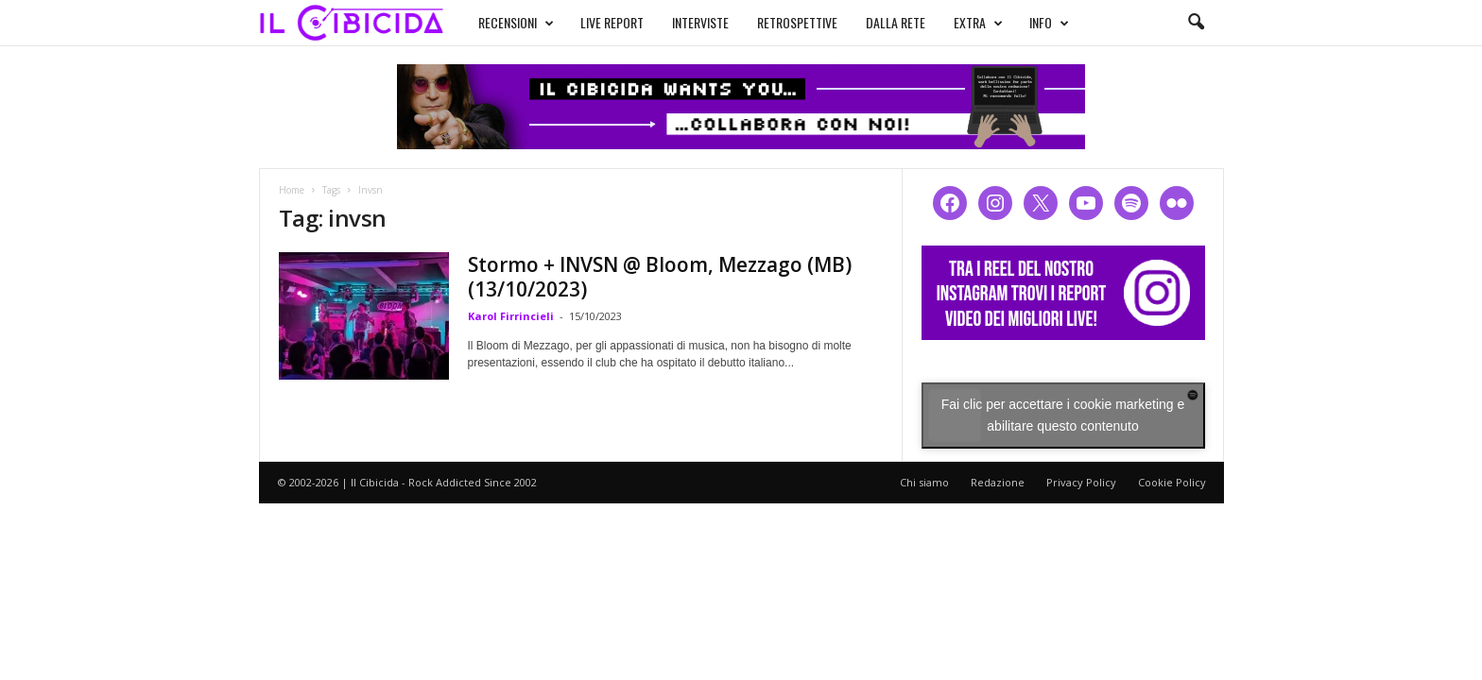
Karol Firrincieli (511, 316)
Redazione (998, 482)
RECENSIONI (516, 22)
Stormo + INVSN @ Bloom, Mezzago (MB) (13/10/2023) (660, 276)
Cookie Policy (1172, 482)
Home (291, 189)
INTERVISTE (700, 22)
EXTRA (978, 22)
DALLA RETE (895, 22)
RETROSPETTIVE (797, 22)
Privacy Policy (1081, 482)
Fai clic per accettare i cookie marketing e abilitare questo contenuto (1063, 415)
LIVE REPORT (612, 22)
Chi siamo (924, 482)
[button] (1195, 22)
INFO (1049, 22)
